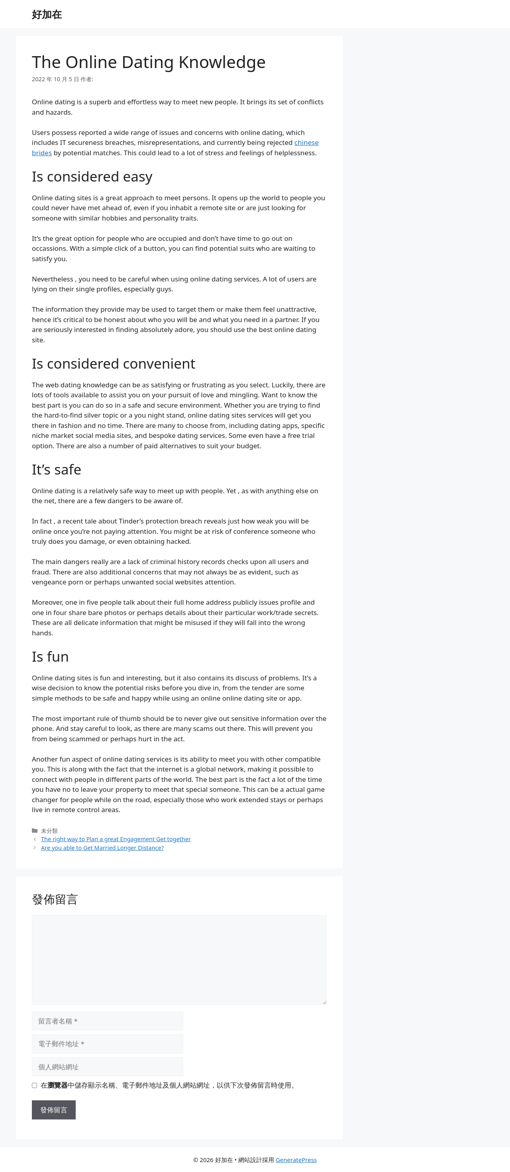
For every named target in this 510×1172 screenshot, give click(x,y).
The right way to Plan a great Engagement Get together (116, 839)
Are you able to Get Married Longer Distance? (102, 848)
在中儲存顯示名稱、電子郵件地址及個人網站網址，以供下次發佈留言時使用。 (169, 1085)
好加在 (47, 14)
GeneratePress (296, 1160)
